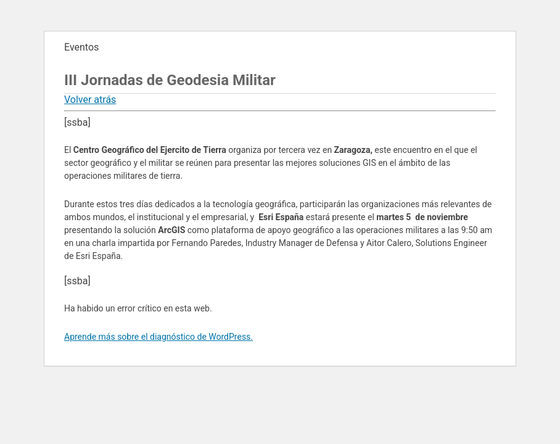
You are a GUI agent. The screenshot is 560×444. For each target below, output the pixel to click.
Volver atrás (90, 99)
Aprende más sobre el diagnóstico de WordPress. (158, 337)
